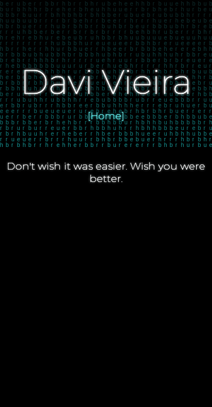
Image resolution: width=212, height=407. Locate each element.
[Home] (106, 116)
